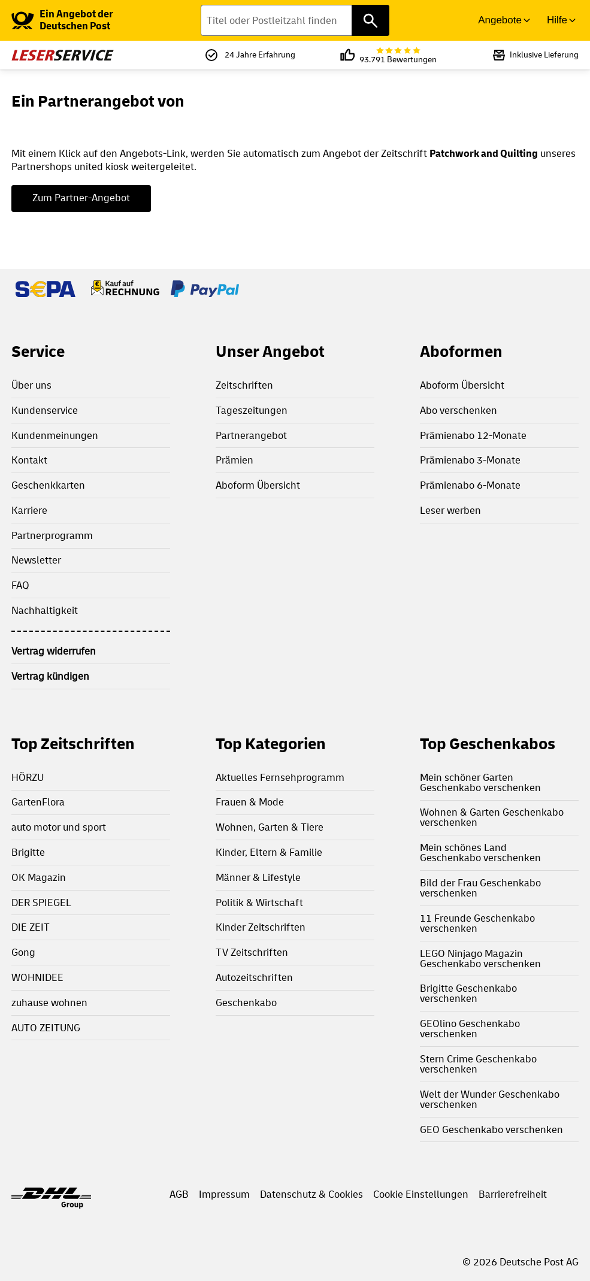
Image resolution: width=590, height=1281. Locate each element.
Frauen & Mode (250, 802)
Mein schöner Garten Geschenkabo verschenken (480, 782)
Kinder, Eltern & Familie (269, 852)
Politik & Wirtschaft (259, 903)
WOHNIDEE (37, 977)
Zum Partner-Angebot (81, 198)
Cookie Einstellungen (420, 1194)
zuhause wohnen (49, 1003)
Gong (23, 952)
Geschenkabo (246, 1003)
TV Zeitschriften (252, 952)
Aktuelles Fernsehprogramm (280, 777)
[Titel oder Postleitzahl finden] (295, 20)
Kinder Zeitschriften (260, 927)
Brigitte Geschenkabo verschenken (468, 993)
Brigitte (28, 852)
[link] (85, 20)
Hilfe (557, 20)
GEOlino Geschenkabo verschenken (470, 1028)
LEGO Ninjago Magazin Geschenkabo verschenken (480, 958)
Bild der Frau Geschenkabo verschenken (480, 888)
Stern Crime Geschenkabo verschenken (478, 1064)
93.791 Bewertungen (398, 55)
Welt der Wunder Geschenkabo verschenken (489, 1099)
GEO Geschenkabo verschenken (491, 1129)
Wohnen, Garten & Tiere (269, 827)
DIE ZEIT (30, 927)
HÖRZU (27, 777)
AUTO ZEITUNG (45, 1028)
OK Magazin (38, 877)
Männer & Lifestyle (258, 877)
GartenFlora (38, 802)
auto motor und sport (58, 827)
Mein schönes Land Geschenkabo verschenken (480, 852)
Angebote (500, 20)
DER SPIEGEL (41, 903)
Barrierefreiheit (513, 1194)
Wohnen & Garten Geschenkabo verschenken (492, 817)
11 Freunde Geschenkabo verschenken (477, 923)
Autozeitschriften (254, 977)
